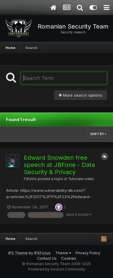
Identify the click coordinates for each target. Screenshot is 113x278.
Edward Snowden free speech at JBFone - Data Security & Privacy (59, 165)
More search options (80, 95)
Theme (63, 253)
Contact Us (47, 258)
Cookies (68, 258)
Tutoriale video (81, 179)
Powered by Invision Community (56, 269)
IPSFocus (42, 253)
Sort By (98, 134)
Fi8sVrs (30, 179)
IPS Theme (18, 253)
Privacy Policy (88, 253)
